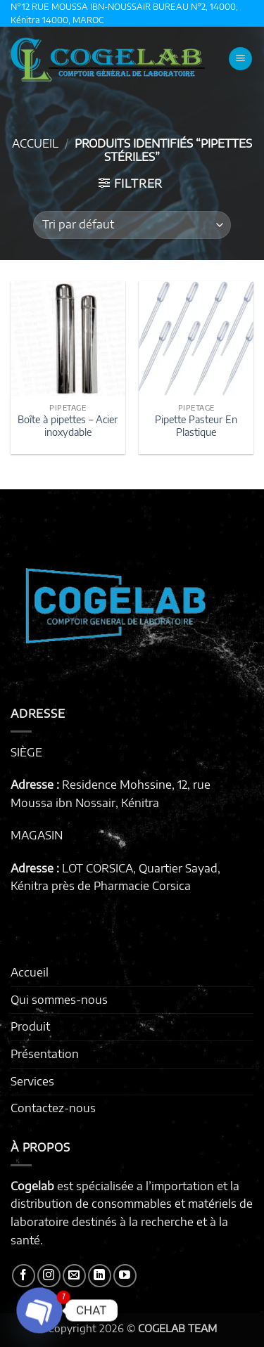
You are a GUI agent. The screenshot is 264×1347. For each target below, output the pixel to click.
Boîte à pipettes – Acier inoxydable (68, 425)
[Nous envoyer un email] (74, 1275)
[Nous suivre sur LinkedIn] (99, 1275)
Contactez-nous (53, 1108)
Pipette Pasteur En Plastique (196, 425)
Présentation (45, 1054)
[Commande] (131, 225)
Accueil (35, 143)
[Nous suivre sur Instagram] (49, 1275)
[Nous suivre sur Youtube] (125, 1275)
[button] (240, 58)
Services (32, 1081)
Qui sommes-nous (59, 1000)
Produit (30, 1026)
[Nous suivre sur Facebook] (23, 1275)
